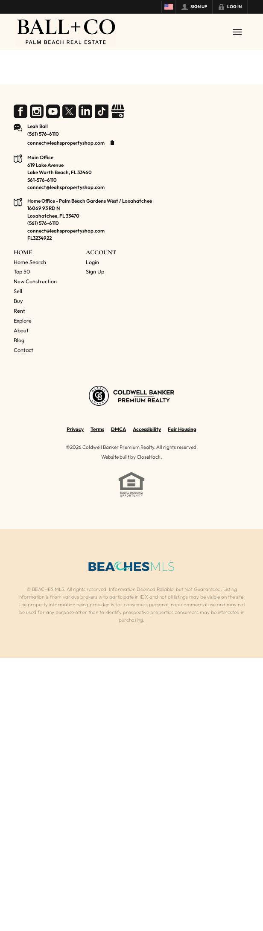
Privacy (75, 429)
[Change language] (169, 7)
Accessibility (147, 429)
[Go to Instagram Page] (37, 111)
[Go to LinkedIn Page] (85, 111)
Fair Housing (182, 429)
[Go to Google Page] (118, 111)
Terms (97, 429)
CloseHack (149, 457)
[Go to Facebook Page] (20, 111)
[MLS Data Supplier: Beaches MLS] (131, 567)
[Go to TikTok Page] (101, 111)
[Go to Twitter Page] (69, 111)
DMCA (118, 429)
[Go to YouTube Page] (53, 111)
